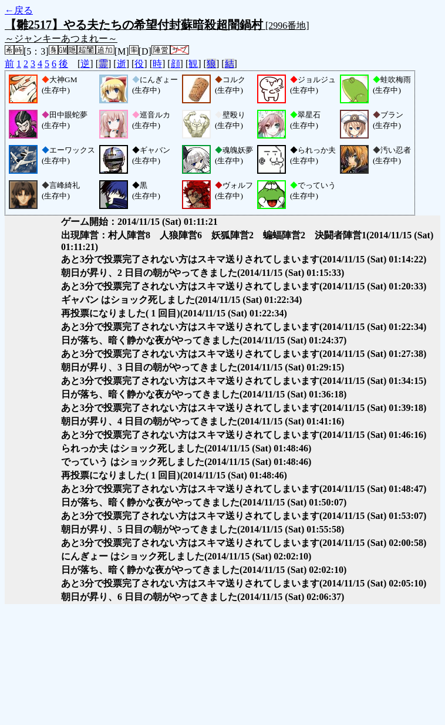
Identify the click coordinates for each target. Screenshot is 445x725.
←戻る (19, 10)
